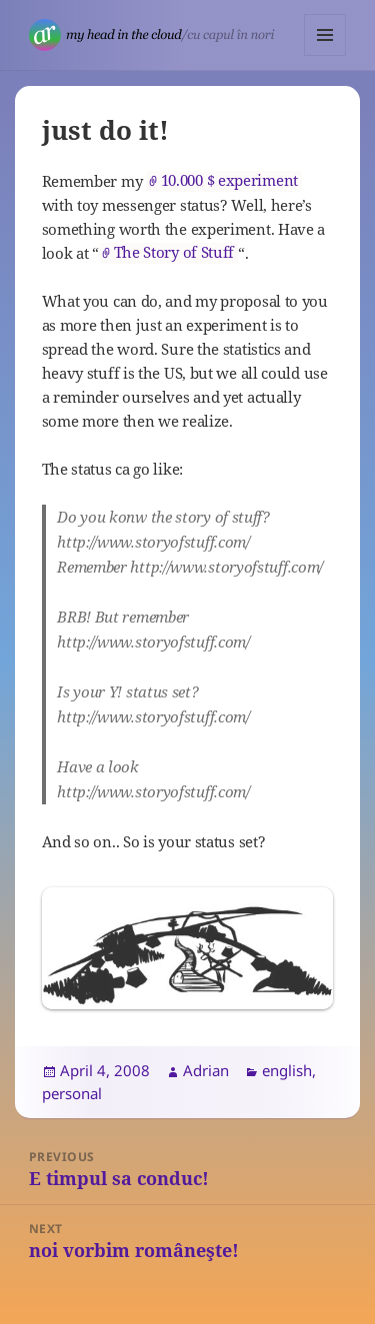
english (287, 1070)
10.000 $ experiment (229, 180)
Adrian (206, 1070)
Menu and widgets (325, 55)
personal (72, 1093)
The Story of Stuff (174, 252)
